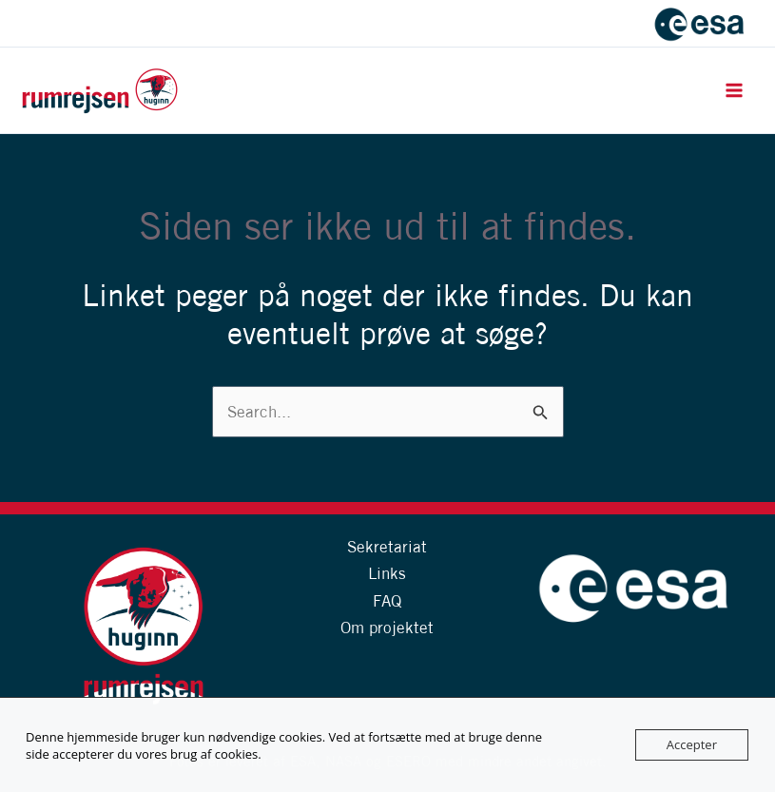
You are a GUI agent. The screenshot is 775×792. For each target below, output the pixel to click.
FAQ (387, 600)
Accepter (692, 744)
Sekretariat (387, 546)
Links (387, 573)
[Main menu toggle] (735, 90)
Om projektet (387, 627)
